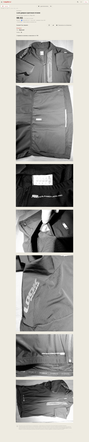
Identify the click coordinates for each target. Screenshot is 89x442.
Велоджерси (19, 10)
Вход (86, 1)
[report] (63, 25)
